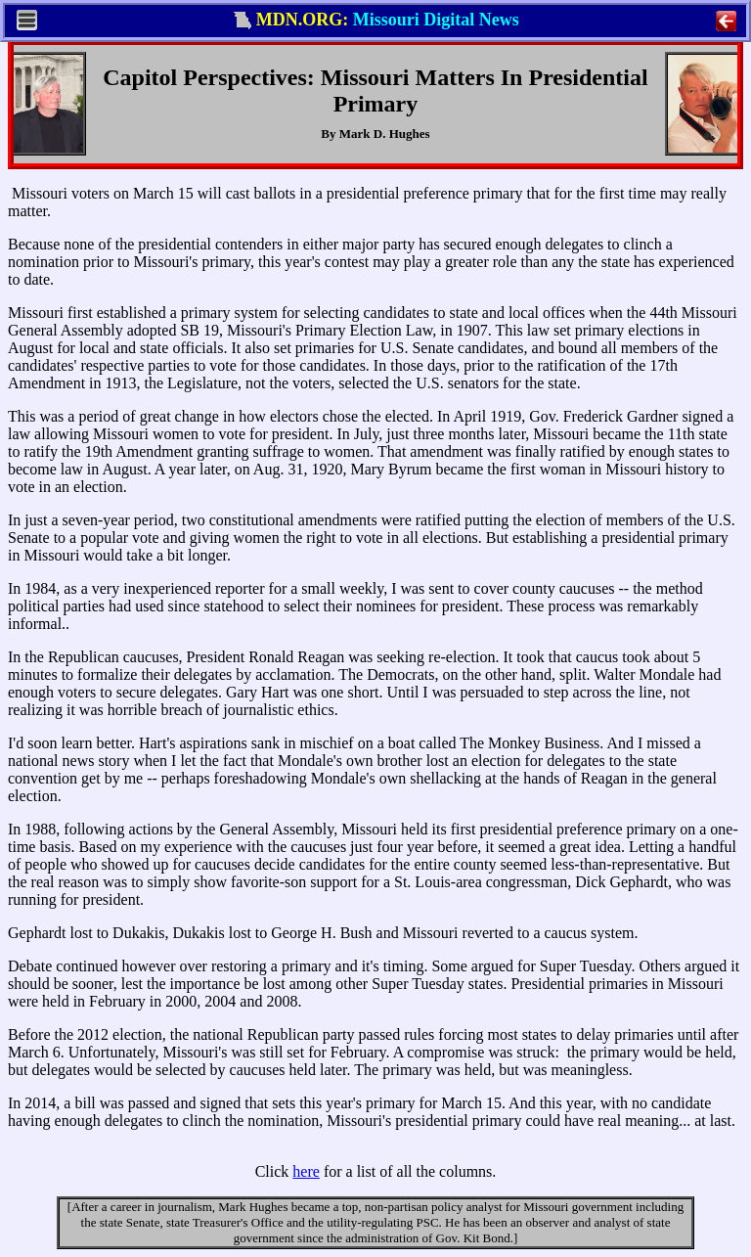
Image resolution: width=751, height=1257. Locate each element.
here (306, 1171)
